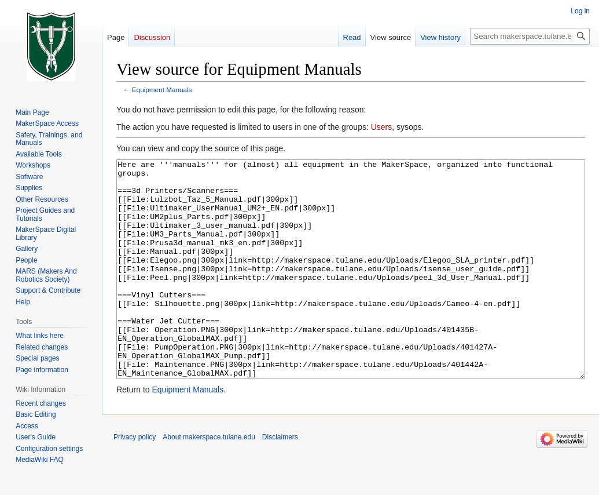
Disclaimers (280, 480)
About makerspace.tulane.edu (209, 480)
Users (381, 127)
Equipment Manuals (162, 89)
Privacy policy (134, 480)
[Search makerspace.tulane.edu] (530, 36)
